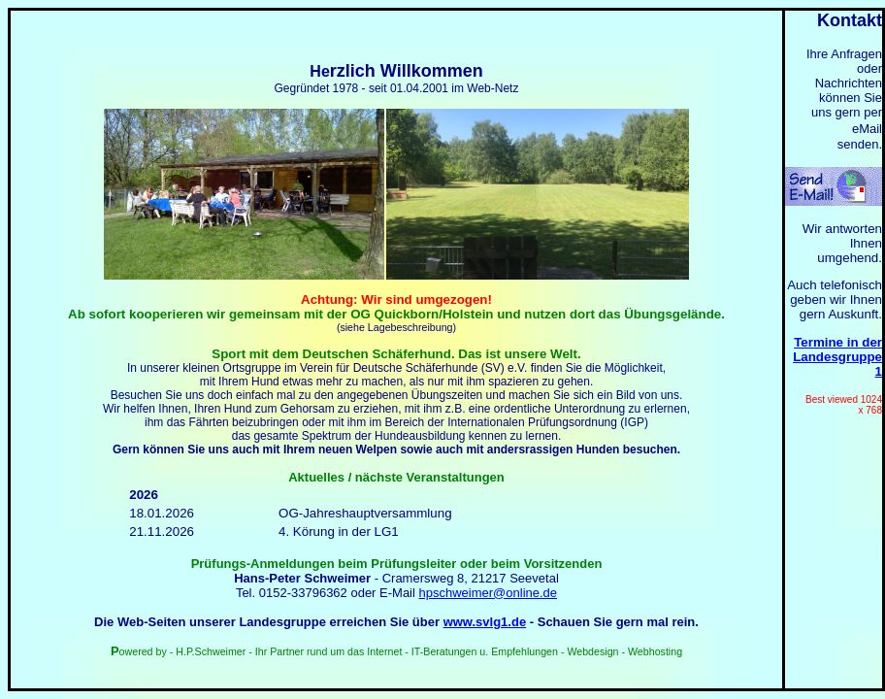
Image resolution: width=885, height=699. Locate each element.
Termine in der (838, 342)
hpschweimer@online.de (488, 592)
